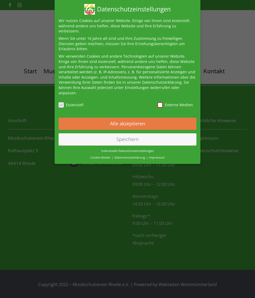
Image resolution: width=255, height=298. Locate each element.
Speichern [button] (127, 137)
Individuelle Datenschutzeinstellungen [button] (127, 149)
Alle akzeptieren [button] (127, 122)
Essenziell (71, 103)
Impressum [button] (157, 155)
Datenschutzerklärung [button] (130, 155)
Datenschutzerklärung (162, 80)
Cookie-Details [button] (100, 155)
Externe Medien (175, 103)
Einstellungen (137, 85)
